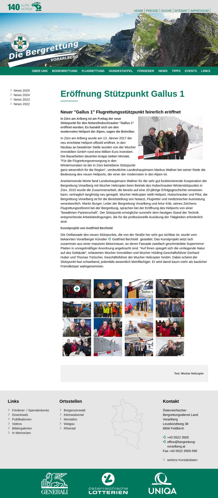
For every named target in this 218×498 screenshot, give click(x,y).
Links (205, 71)
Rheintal (70, 428)
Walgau (69, 424)
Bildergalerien (22, 428)
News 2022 (22, 104)
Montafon (70, 419)
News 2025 (22, 90)
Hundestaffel (121, 71)
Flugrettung (93, 71)
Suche (166, 10)
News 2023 (22, 99)
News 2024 (22, 95)
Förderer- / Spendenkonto (30, 410)
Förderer (145, 71)
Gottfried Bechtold (125, 239)
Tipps (176, 71)
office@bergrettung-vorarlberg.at (181, 444)
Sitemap (181, 10)
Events (191, 71)
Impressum (199, 10)
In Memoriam (21, 433)
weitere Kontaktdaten (182, 460)
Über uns (40, 71)
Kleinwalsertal (74, 415)
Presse (152, 10)
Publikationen (21, 419)
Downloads (20, 415)
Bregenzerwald (74, 410)
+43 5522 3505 (178, 437)
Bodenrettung (64, 71)
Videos (17, 424)
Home (138, 10)
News (163, 71)
